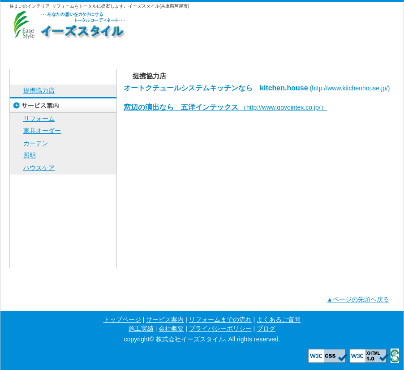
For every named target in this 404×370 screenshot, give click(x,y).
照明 (29, 155)
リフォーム (39, 118)
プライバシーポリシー (63, 245)
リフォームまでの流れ (170, 51)
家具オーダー (42, 130)
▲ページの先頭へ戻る (358, 299)
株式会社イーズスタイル (67, 24)
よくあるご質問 (234, 51)
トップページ (41, 51)
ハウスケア (39, 167)
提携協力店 (39, 90)
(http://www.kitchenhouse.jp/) (257, 88)
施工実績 (298, 51)
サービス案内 (105, 51)
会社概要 (363, 51)
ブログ (63, 260)
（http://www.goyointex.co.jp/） (225, 107)
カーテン (35, 143)
